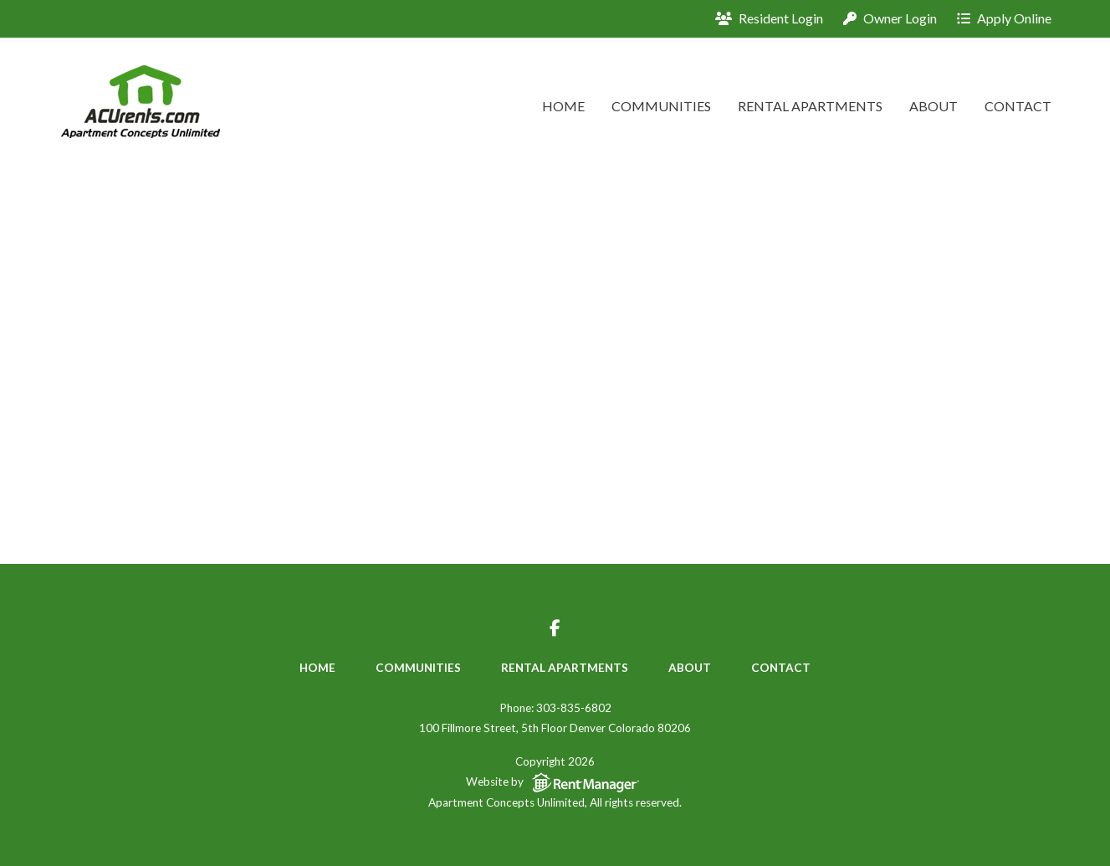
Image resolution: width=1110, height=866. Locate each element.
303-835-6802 (573, 708)
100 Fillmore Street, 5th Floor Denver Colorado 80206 (555, 728)
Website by (555, 783)
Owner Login (890, 18)
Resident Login (769, 18)
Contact (1018, 106)
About (933, 106)
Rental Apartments (810, 106)
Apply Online (1004, 18)
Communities (661, 106)
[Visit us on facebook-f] (555, 630)
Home (563, 106)
